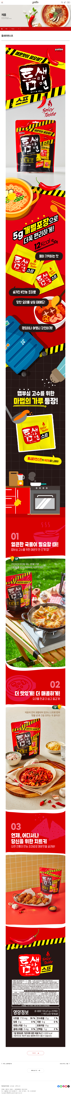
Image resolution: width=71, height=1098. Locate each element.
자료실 (12, 29)
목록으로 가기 (35, 1070)
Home (2, 29)
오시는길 (12, 1086)
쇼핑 (64, 2)
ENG (68, 2)
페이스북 (58, 1086)
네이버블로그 (61, 1086)
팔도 (35, 2)
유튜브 (66, 1086)
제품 (6, 29)
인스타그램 (63, 1086)
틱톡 (68, 1086)
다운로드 (35, 1053)
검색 (62, 2)
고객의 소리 (17, 1086)
